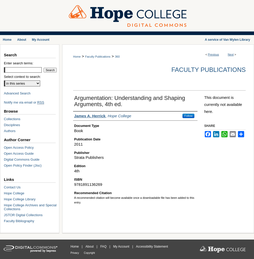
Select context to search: (22, 77)
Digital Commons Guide (21, 159)
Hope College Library (20, 199)
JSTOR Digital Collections (23, 215)
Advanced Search (17, 93)
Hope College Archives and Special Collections (30, 207)
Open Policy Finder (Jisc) (22, 165)
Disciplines (12, 125)
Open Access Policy (19, 147)
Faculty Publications (97, 56)
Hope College (14, 193)
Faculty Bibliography (19, 221)
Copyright (89, 252)
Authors (10, 131)
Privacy (75, 252)
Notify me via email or (24, 102)
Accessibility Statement (152, 246)
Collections (12, 119)
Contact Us (12, 187)
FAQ (103, 246)
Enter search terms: (18, 63)
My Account (121, 246)
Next (231, 54)
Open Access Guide (19, 153)
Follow (188, 115)
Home (77, 56)
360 (117, 56)
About (90, 246)
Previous (213, 54)
